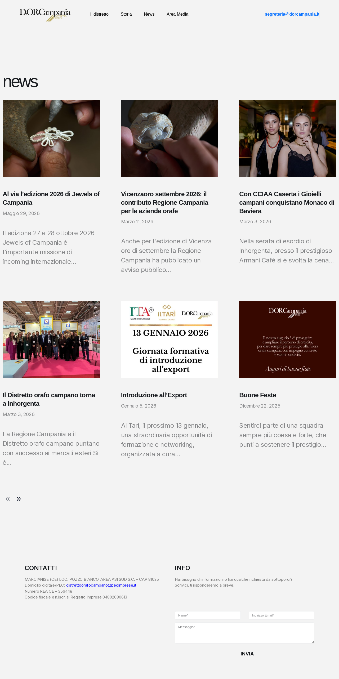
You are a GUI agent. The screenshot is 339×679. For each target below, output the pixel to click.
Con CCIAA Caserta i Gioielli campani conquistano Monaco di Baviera (287, 202)
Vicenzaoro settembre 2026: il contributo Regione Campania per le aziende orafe (165, 202)
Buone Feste (258, 395)
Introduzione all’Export (154, 395)
